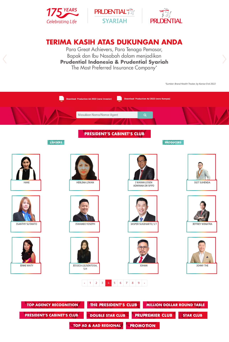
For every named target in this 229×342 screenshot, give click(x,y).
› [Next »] (144, 283)
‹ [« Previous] (84, 283)
